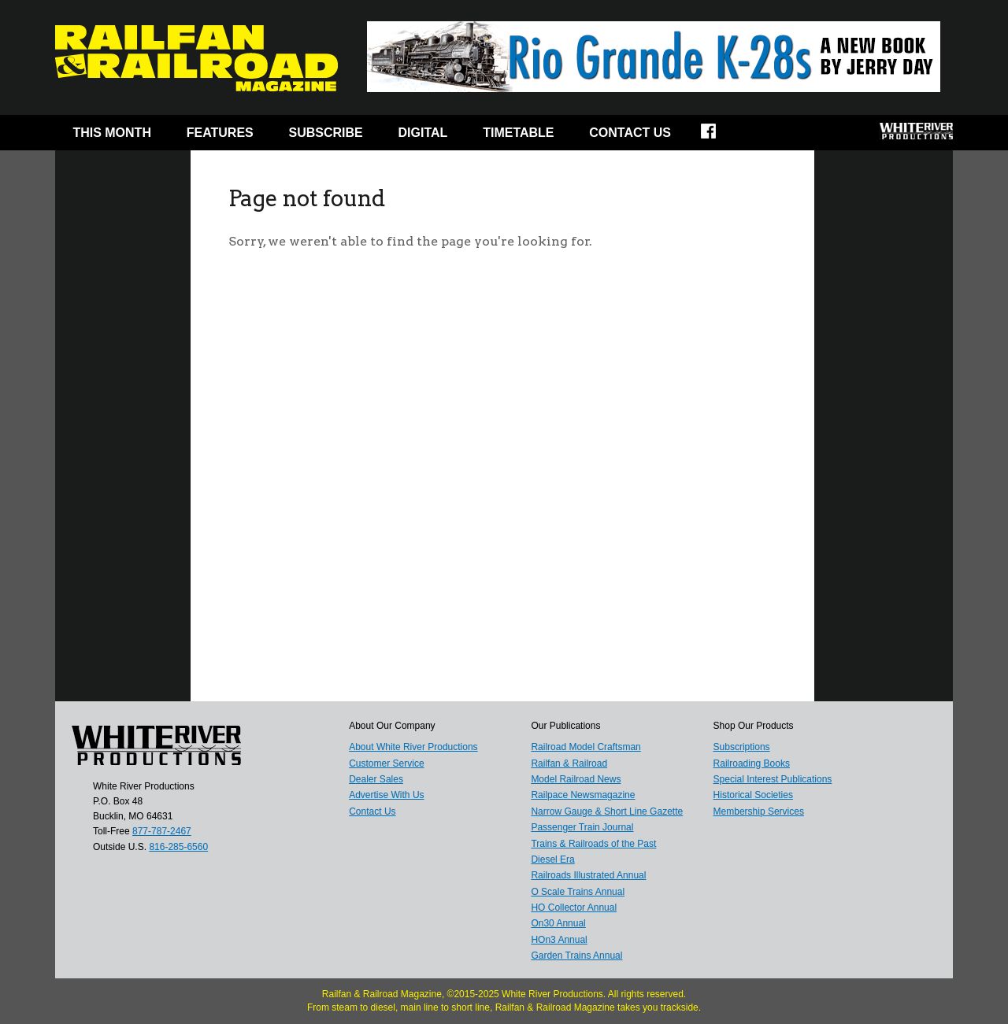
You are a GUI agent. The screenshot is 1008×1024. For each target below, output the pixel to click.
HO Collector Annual (574, 907)
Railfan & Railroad (569, 763)
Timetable (518, 132)
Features (220, 132)
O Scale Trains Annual (577, 891)
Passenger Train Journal (582, 827)
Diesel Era (552, 859)
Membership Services (758, 811)
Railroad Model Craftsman (585, 746)
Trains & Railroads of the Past (593, 843)
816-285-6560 (178, 846)
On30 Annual (558, 923)
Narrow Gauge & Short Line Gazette (607, 811)
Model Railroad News (576, 779)
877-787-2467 (161, 831)
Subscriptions (741, 746)
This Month (111, 132)
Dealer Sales (376, 779)
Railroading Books (751, 763)
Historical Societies (753, 794)
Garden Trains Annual (576, 955)
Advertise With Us (386, 794)
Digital (423, 132)
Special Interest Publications (772, 779)
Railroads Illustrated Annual (588, 875)
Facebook (718, 136)
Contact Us (630, 132)
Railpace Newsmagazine (583, 794)
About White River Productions (413, 746)
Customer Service (386, 763)
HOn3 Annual (559, 939)
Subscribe (326, 132)
